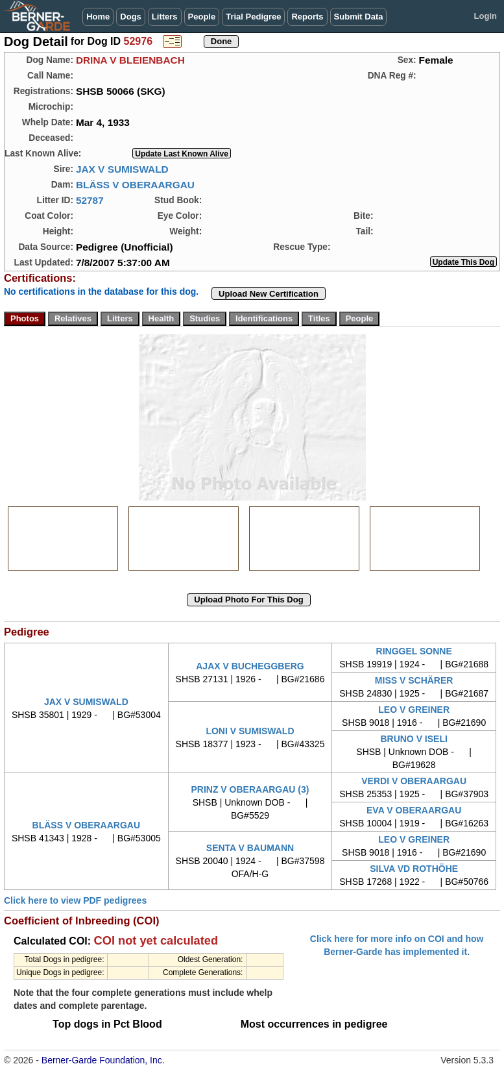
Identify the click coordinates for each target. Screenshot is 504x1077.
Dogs (130, 16)
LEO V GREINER (414, 709)
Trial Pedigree (253, 16)
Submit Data (358, 16)
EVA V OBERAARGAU (413, 810)
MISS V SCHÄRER (414, 680)
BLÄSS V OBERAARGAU (135, 184)
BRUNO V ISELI (413, 739)
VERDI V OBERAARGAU (413, 781)
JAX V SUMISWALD (122, 169)
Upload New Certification (268, 294)
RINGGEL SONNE (414, 651)
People (202, 16)
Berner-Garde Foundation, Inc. (103, 1060)
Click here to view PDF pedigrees (75, 900)
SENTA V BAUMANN (250, 848)
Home (98, 16)
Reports (307, 16)
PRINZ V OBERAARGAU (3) (250, 789)
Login (485, 16)
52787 (90, 200)
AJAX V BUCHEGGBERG (250, 666)
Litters (165, 16)
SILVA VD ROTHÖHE (414, 868)
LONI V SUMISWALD (250, 731)
